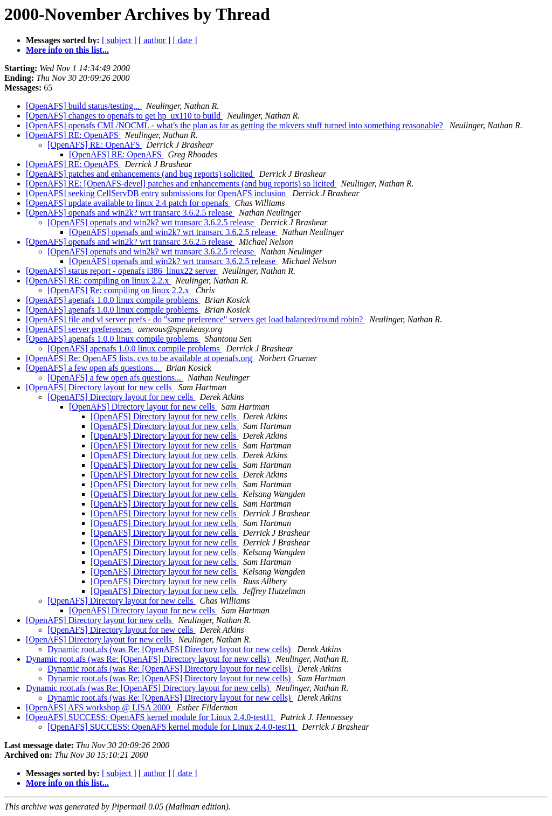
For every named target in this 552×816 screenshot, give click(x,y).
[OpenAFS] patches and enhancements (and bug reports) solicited (140, 173)
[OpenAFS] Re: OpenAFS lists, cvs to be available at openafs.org (140, 358)
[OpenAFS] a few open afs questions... (94, 367)
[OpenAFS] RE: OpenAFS (73, 135)
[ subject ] (119, 40)
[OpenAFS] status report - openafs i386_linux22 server (122, 270)
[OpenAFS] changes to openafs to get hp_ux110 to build (124, 115)
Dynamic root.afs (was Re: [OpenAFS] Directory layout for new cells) (170, 649)
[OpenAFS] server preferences (79, 329)
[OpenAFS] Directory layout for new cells (100, 387)
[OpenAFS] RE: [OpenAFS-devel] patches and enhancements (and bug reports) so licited (181, 183)
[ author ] (155, 40)
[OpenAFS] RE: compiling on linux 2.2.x (98, 280)
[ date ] (184, 40)
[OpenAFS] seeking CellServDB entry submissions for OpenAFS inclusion (157, 193)
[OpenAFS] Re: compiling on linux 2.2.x (119, 290)
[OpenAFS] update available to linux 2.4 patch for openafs (128, 203)
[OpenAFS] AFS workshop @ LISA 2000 (99, 707)
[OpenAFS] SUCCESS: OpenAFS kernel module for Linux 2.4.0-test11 (151, 717)
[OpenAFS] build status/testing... (84, 105)
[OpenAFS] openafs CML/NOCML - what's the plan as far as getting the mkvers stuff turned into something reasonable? (235, 125)
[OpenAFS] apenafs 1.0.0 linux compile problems (113, 300)
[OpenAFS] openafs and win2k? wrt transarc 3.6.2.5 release (130, 212)
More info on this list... (67, 49)
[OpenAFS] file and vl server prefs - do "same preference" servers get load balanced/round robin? (195, 319)
